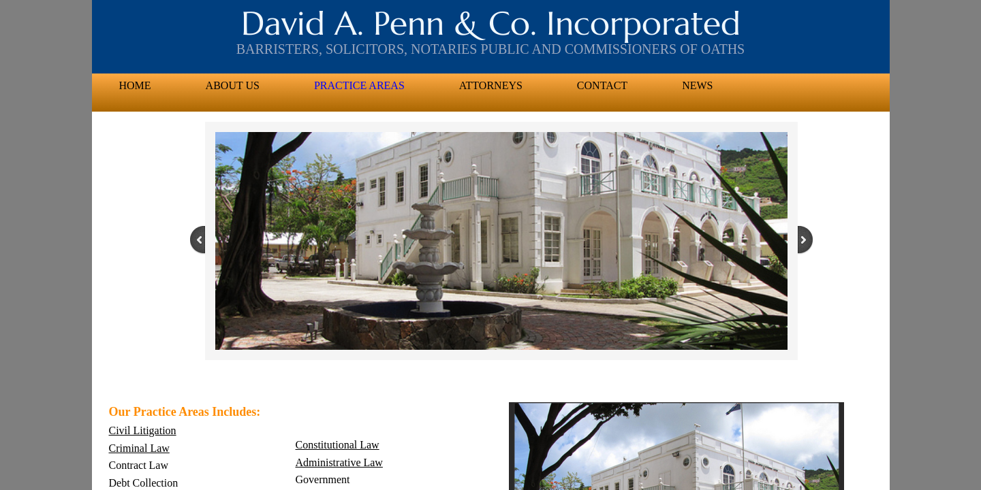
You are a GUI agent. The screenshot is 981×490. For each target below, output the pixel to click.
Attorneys (491, 85)
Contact (602, 85)
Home (135, 85)
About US (233, 85)
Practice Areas (359, 85)
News (697, 85)
